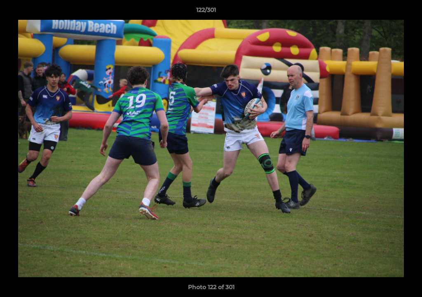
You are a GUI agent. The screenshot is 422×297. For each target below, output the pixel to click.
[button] (387, 12)
